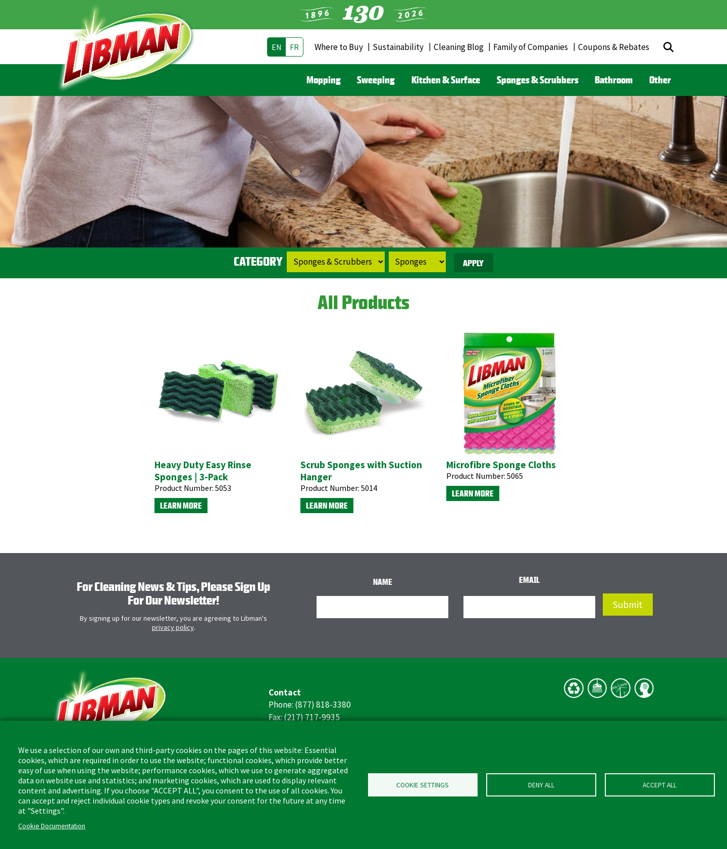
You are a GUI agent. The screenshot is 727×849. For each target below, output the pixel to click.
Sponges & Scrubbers (538, 79)
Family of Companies (530, 47)
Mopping (323, 79)
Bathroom (614, 79)
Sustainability (398, 47)
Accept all (660, 785)
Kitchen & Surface (445, 79)
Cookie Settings (422, 785)
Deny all (541, 785)
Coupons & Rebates (613, 47)
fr (294, 47)
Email (529, 579)
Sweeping (376, 79)
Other (660, 79)
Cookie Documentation (51, 826)
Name (382, 581)
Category (258, 261)
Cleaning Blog (459, 47)
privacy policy (173, 627)
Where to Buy (339, 47)
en (277, 47)
